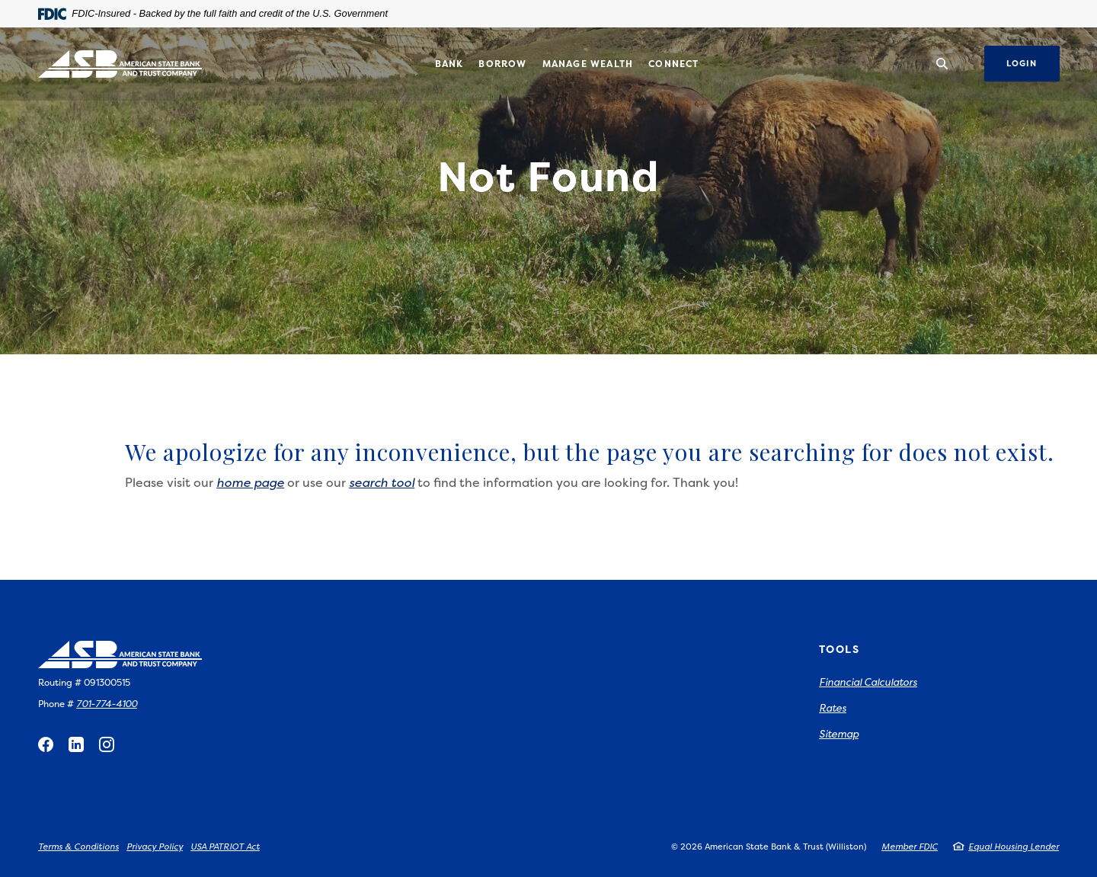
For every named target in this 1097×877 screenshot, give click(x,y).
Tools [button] (839, 649)
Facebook (45, 744)
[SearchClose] (942, 63)
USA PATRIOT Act (225, 847)
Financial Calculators (868, 682)
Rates (832, 708)
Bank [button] (449, 63)
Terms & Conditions (78, 847)
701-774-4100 (106, 703)
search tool (381, 482)
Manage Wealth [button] (588, 63)
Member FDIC (909, 847)
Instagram (106, 744)
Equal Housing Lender (1013, 847)
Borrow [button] (502, 63)
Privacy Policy (154, 847)
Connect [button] (673, 63)
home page (250, 482)
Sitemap (839, 734)
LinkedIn (76, 744)
